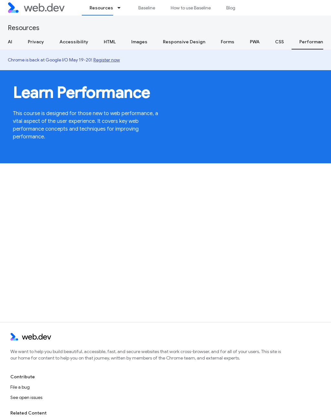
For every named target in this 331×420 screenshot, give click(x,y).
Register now (106, 60)
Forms (227, 42)
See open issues (26, 397)
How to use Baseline (191, 8)
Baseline (146, 8)
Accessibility (73, 42)
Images (139, 42)
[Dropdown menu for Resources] (122, 8)
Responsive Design (184, 42)
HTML (110, 42)
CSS (279, 42)
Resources (23, 28)
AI (10, 42)
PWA (255, 42)
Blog (230, 8)
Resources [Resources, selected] (101, 8)
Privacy (36, 42)
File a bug (20, 387)
